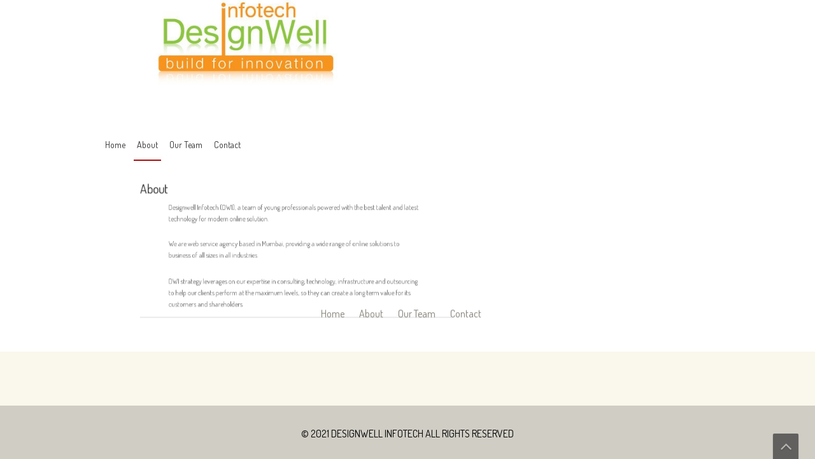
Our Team (185, 144)
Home (115, 144)
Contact (227, 144)
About (147, 144)
